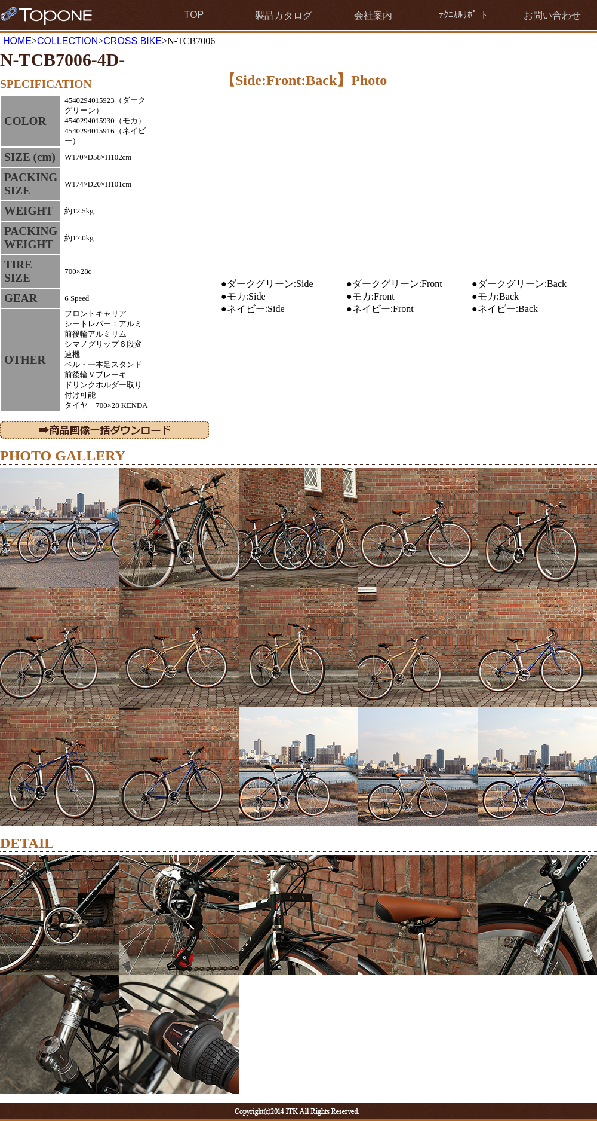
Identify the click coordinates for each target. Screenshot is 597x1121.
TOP (194, 15)
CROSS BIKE (132, 41)
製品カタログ (283, 15)
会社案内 (373, 15)
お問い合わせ (552, 15)
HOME (17, 41)
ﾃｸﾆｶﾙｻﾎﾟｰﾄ (463, 15)
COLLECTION (67, 41)
